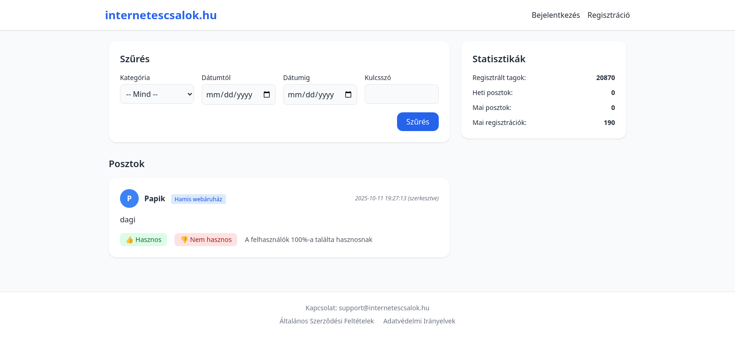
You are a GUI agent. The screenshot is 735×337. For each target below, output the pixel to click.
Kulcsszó (378, 77)
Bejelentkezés (556, 15)
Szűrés (417, 122)
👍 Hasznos (143, 239)
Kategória (135, 77)
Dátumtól (216, 77)
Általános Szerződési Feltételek (327, 320)
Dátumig (296, 77)
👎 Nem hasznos (206, 239)
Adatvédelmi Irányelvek (419, 320)
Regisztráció (608, 15)
